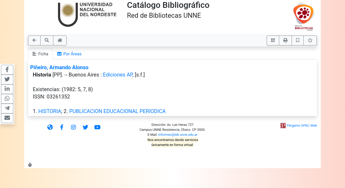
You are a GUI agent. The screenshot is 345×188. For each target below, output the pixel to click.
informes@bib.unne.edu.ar (177, 135)
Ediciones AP (118, 75)
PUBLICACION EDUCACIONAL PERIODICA (117, 111)
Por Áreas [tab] (69, 53)
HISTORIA (49, 111)
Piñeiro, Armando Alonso (59, 67)
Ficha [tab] (40, 53)
